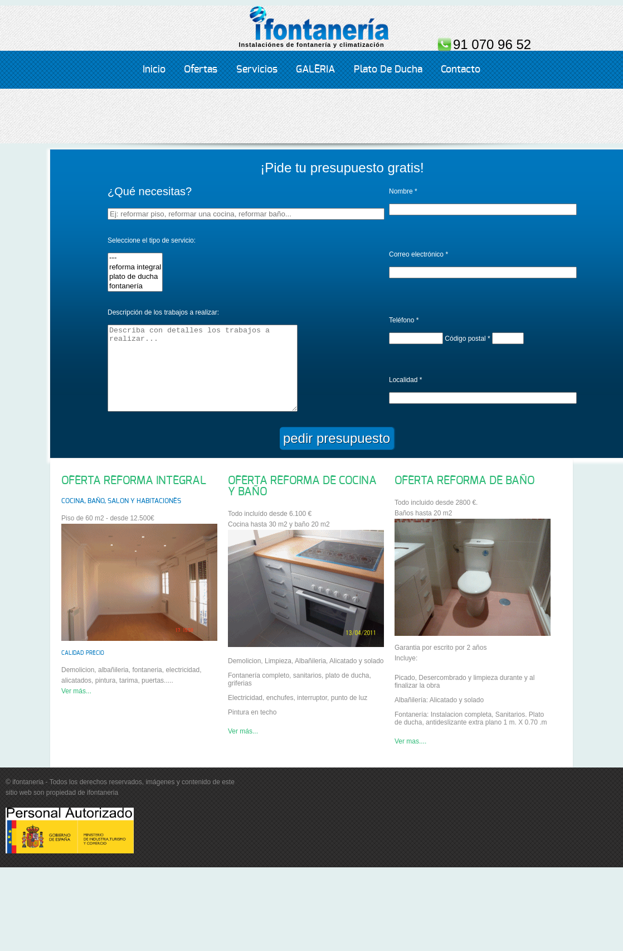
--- (135, 258)
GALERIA (315, 70)
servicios (257, 70)
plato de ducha (135, 277)
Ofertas (200, 70)
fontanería (135, 286)
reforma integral (135, 267)
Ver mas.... (410, 758)
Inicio (154, 70)
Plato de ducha (388, 70)
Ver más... (76, 708)
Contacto (460, 70)
